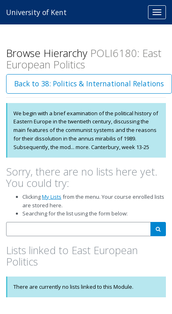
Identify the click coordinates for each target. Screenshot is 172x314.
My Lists (51, 196)
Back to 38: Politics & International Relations (89, 83)
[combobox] (78, 229)
